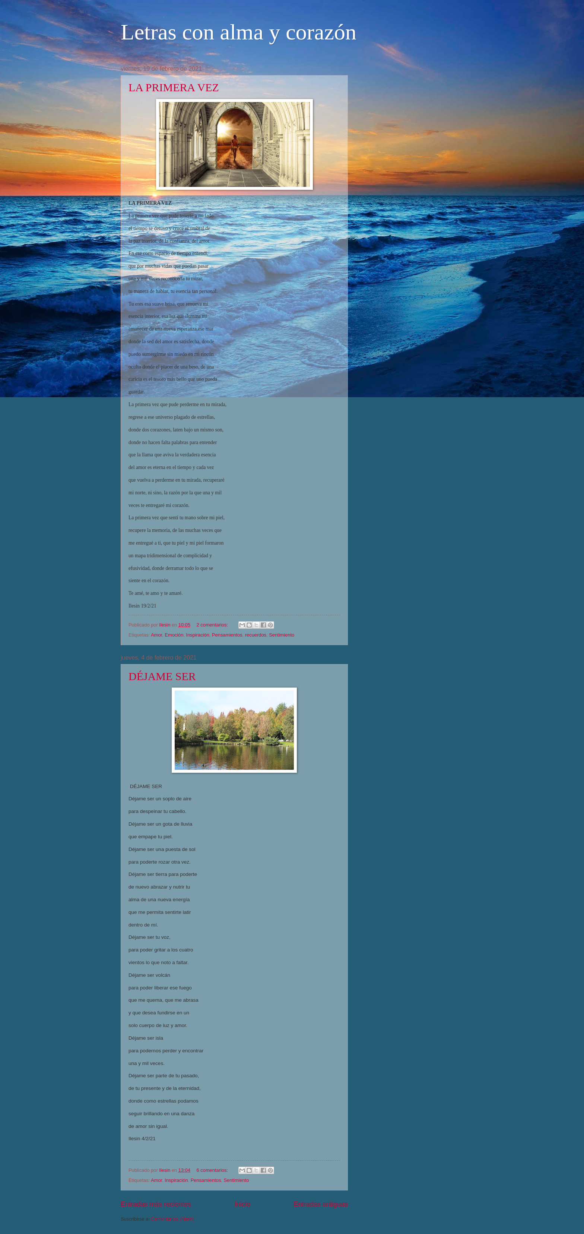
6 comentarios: (213, 1170)
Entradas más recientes (156, 1204)
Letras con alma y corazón (238, 32)
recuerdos (255, 635)
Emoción (174, 635)
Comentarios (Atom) (172, 1219)
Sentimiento (281, 635)
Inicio (242, 1204)
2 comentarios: (213, 625)
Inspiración (197, 635)
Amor (156, 635)
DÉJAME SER (162, 676)
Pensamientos (227, 635)
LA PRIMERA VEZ (173, 87)
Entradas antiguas (321, 1204)
